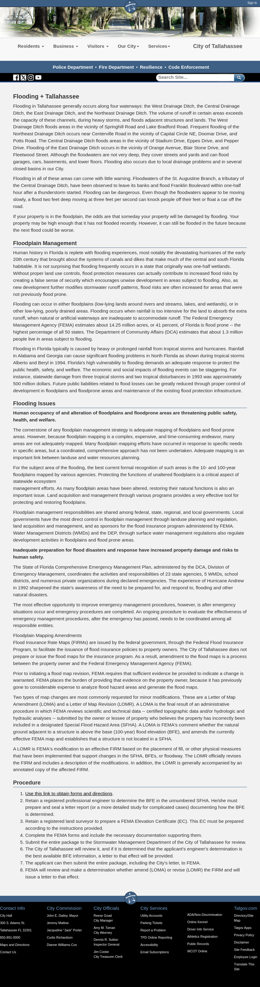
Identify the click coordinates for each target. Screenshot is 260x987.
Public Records (198, 944)
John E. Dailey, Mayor (62, 915)
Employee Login (245, 957)
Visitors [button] (98, 46)
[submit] (238, 77)
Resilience (151, 67)
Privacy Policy (244, 935)
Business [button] (65, 46)
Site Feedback (244, 949)
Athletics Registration (202, 936)
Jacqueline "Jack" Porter (64, 930)
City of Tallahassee (217, 46)
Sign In (252, 3)
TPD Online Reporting (156, 937)
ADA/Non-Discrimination (204, 914)
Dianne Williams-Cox (62, 945)
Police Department (73, 67)
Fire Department (116, 67)
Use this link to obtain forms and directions (68, 793)
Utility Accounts (151, 915)
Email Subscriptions (154, 952)
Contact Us (8, 952)
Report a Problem (153, 930)
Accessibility (149, 945)
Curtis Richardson (60, 937)
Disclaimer (241, 942)
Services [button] (159, 46)
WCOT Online (197, 951)
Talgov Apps (242, 928)
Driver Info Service (200, 929)
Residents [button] (31, 46)
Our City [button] (128, 46)
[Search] (193, 77)
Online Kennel (197, 922)
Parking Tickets (151, 923)
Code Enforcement (188, 67)
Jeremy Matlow (58, 923)
